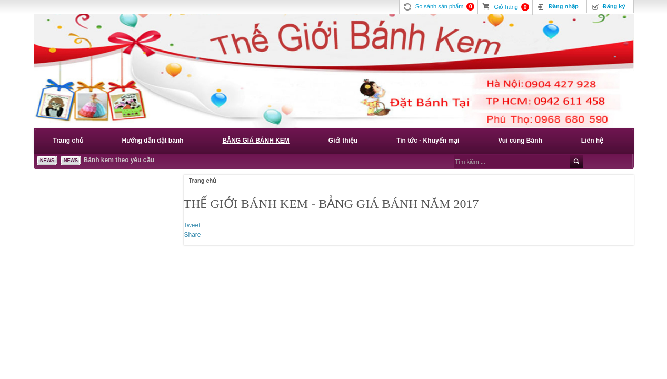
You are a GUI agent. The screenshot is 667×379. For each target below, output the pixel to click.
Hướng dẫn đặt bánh (153, 140)
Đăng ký (614, 6)
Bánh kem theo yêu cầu (119, 160)
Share (192, 234)
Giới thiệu (342, 140)
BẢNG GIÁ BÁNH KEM (256, 140)
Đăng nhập (564, 6)
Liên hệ (592, 140)
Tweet (192, 225)
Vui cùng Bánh (520, 140)
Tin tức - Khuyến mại (427, 140)
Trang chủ (68, 140)
